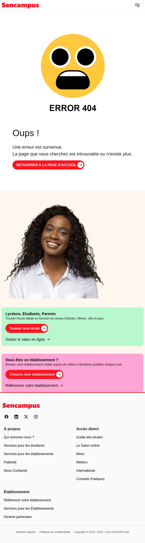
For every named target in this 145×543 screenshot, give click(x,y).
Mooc (80, 454)
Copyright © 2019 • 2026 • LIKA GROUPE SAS (101, 532)
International (85, 470)
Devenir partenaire (18, 517)
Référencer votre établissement (34, 385)
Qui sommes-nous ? (19, 437)
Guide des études (89, 437)
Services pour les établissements (28, 454)
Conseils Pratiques (90, 479)
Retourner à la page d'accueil (49, 165)
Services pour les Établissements (29, 508)
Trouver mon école (28, 328)
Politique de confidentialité (54, 532)
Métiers (81, 462)
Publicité (10, 462)
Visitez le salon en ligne (27, 339)
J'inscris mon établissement (35, 374)
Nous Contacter (15, 470)
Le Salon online (88, 445)
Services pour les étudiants (24, 445)
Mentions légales (26, 532)
